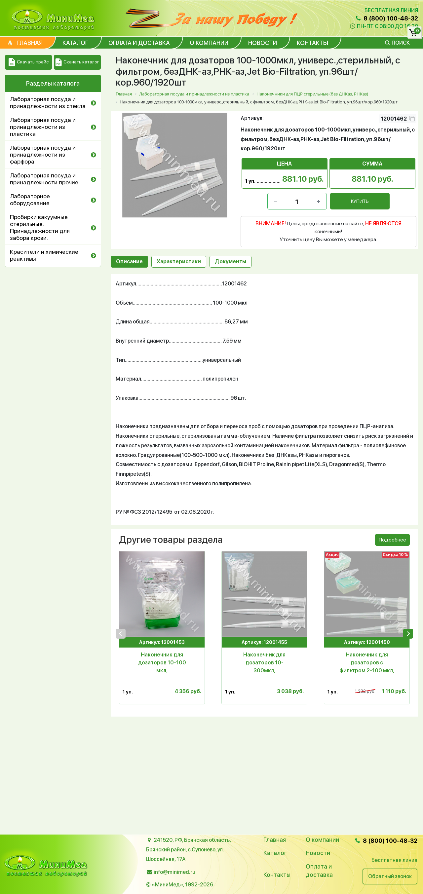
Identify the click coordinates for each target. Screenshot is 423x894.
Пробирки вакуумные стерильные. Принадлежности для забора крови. (40, 227)
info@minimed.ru (174, 872)
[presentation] (121, 634)
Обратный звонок (390, 876)
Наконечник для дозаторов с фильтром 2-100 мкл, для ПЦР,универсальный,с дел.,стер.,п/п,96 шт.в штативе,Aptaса (367, 663)
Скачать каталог (77, 62)
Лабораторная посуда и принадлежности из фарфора (43, 154)
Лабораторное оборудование (30, 199)
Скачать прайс (29, 62)
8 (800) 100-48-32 (386, 18)
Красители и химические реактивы (44, 255)
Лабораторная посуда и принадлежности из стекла (48, 102)
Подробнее (392, 540)
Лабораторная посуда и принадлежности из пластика (43, 126)
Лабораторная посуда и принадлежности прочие (44, 179)
